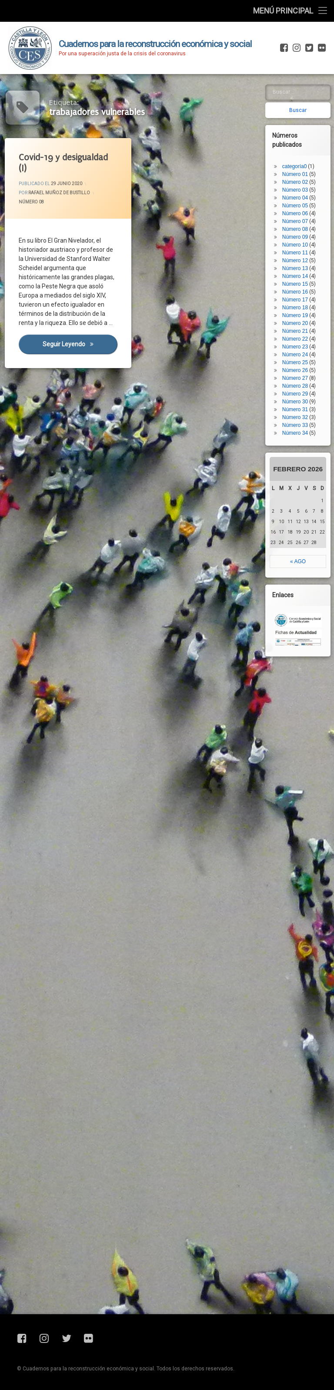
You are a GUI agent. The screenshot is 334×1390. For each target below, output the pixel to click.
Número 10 (299, 193)
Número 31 (299, 358)
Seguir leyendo (80, 344)
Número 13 (299, 217)
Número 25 (299, 311)
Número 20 (299, 272)
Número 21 (299, 280)
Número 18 (299, 256)
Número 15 (299, 233)
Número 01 (299, 123)
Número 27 (299, 327)
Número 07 (299, 170)
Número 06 (299, 162)
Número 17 (299, 248)
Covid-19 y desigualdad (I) (63, 163)
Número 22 (299, 287)
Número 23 (299, 295)
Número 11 (299, 201)
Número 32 (299, 366)
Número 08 (31, 202)
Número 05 (299, 154)
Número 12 (299, 209)
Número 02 (299, 131)
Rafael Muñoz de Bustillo (59, 193)
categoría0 (298, 115)
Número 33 (299, 374)
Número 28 (299, 334)
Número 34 (299, 382)
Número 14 (299, 225)
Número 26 (299, 319)
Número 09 (299, 186)
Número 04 (299, 146)
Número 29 (299, 342)
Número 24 (299, 303)
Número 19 (299, 264)
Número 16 (299, 240)
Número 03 (299, 138)
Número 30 (299, 350)
